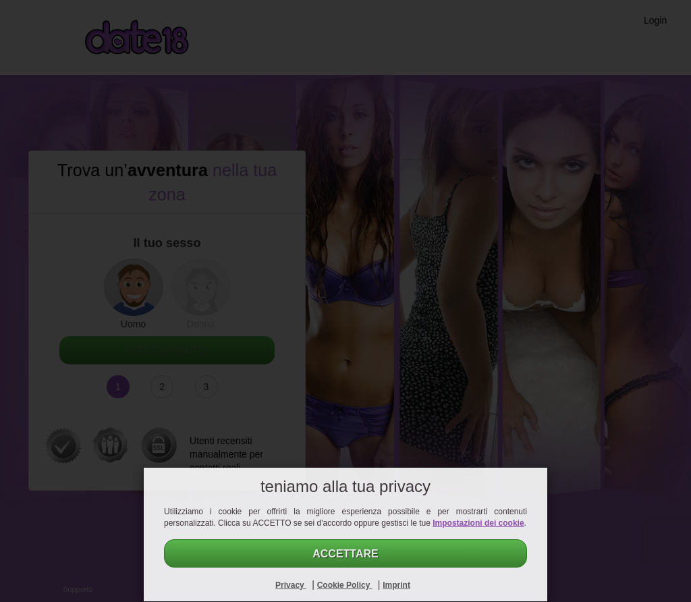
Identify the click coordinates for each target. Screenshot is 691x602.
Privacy (290, 585)
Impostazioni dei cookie (478, 523)
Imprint (396, 585)
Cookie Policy (344, 585)
